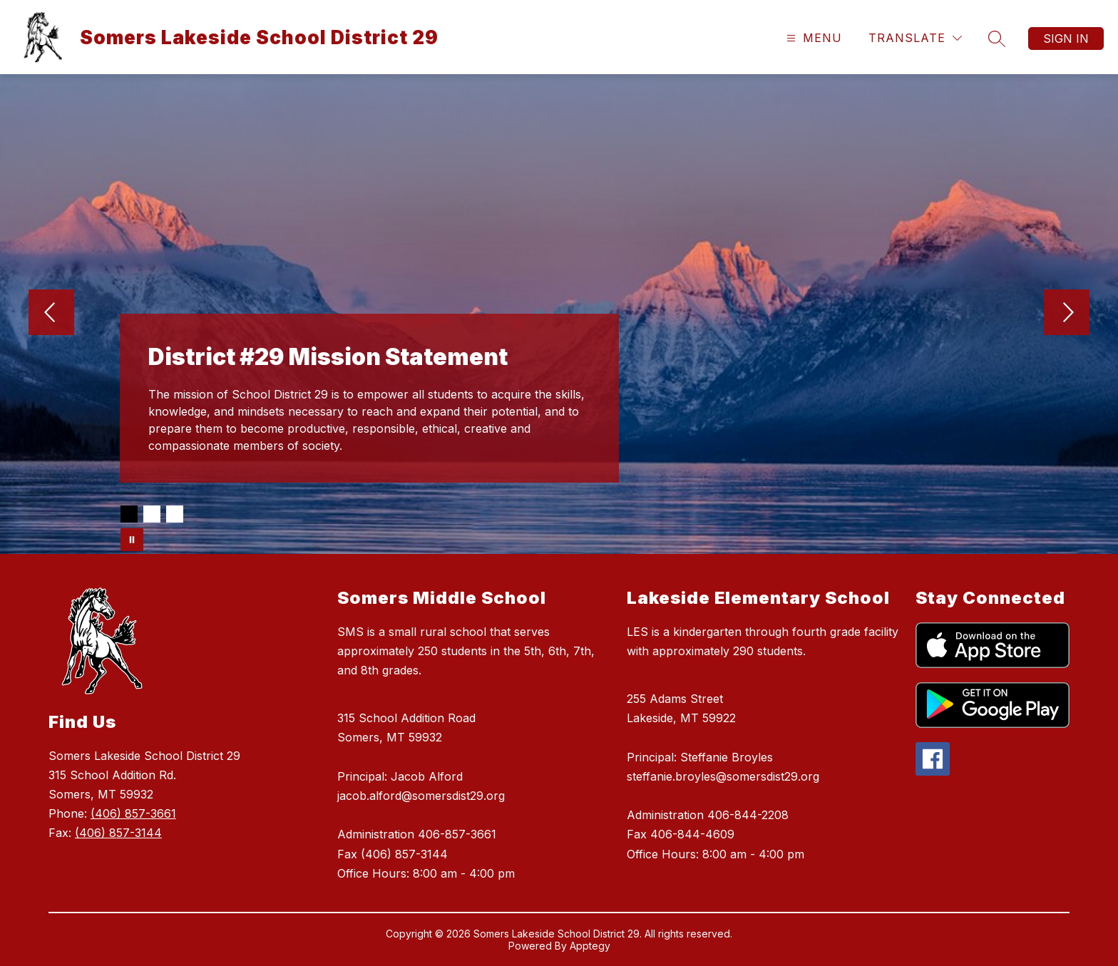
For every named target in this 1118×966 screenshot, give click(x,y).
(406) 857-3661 (133, 813)
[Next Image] (1066, 313)
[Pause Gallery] (131, 539)
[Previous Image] (51, 313)
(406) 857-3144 (118, 833)
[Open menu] (812, 38)
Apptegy (590, 946)
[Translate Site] (915, 38)
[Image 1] (129, 514)
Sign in (1066, 38)
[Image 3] (174, 514)
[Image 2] (151, 514)
